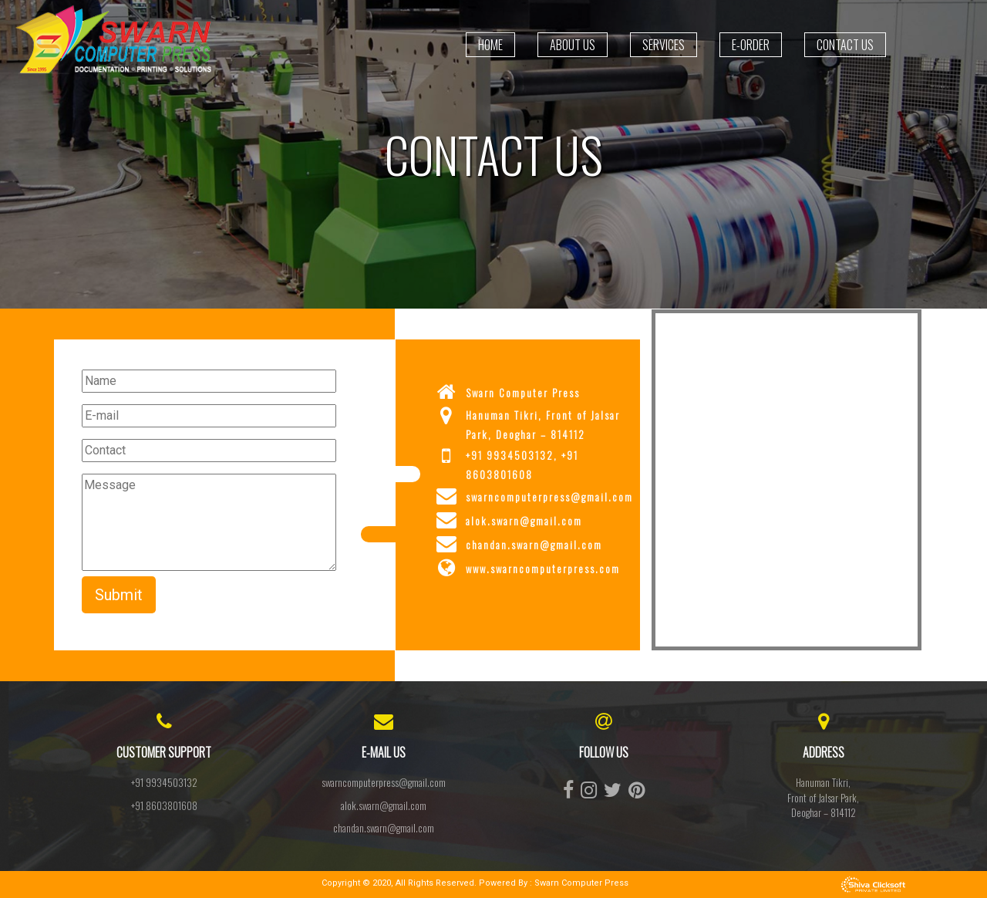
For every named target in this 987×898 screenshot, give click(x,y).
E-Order (751, 44)
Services (663, 44)
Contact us (845, 44)
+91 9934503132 (164, 782)
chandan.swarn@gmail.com (383, 828)
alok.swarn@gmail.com (383, 805)
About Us (572, 44)
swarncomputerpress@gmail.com (384, 782)
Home (490, 44)
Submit (119, 595)
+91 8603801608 (164, 805)
